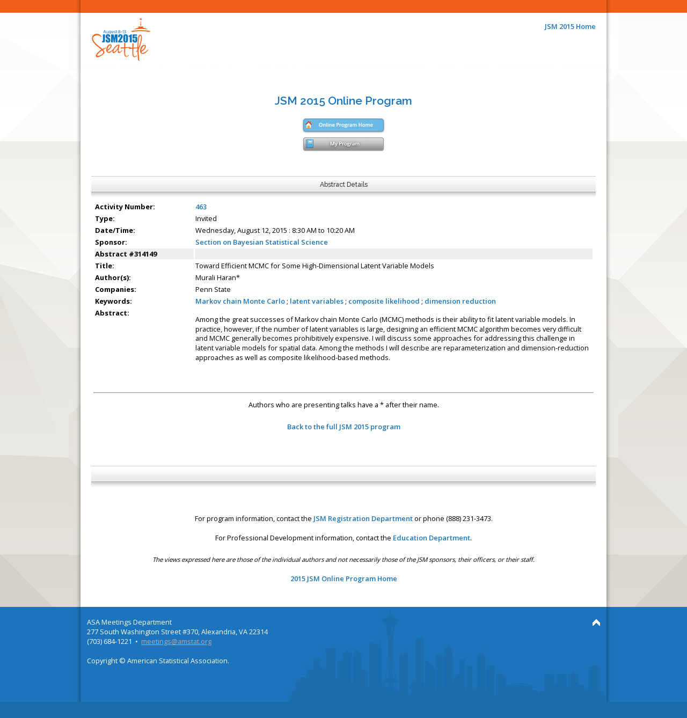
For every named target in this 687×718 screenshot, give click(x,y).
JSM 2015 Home (570, 26)
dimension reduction (460, 301)
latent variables (317, 301)
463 (201, 206)
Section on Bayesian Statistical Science (261, 242)
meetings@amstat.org (176, 641)
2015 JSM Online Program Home (343, 578)
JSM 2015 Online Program (343, 100)
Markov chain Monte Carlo (240, 301)
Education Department (431, 538)
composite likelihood (384, 301)
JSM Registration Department (363, 518)
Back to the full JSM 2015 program (343, 426)
